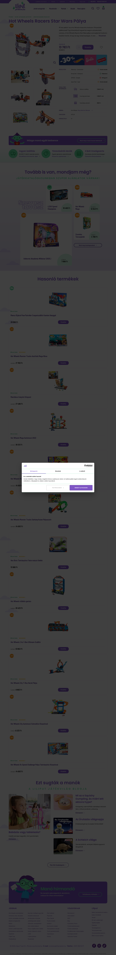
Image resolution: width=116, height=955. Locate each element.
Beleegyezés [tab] (33, 471)
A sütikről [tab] (82, 471)
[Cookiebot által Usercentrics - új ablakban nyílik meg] (85, 466)
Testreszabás (58, 487)
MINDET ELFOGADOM (81, 487)
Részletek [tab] (58, 471)
